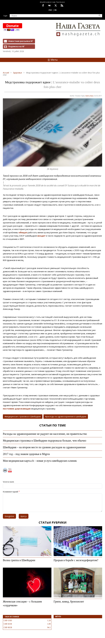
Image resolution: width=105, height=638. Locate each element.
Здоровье (17, 72)
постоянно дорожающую (17, 408)
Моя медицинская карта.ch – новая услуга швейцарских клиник (40, 460)
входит (41, 235)
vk (49, 5)
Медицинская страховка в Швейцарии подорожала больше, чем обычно (44, 440)
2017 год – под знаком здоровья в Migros (26, 454)
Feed (62, 5)
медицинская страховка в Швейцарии (23, 416)
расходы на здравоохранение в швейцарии (66, 416)
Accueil (6, 72)
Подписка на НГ (16, 46)
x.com (55, 5)
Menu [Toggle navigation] (53, 59)
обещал (23, 232)
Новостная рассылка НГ (20, 41)
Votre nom (8, 482)
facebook (43, 5)
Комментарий (10, 492)
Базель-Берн (89, 96)
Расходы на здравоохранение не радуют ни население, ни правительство (45, 433)
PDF (10, 470)
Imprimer (5, 470)
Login (5, 16)
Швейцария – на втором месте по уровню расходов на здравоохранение (44, 447)
